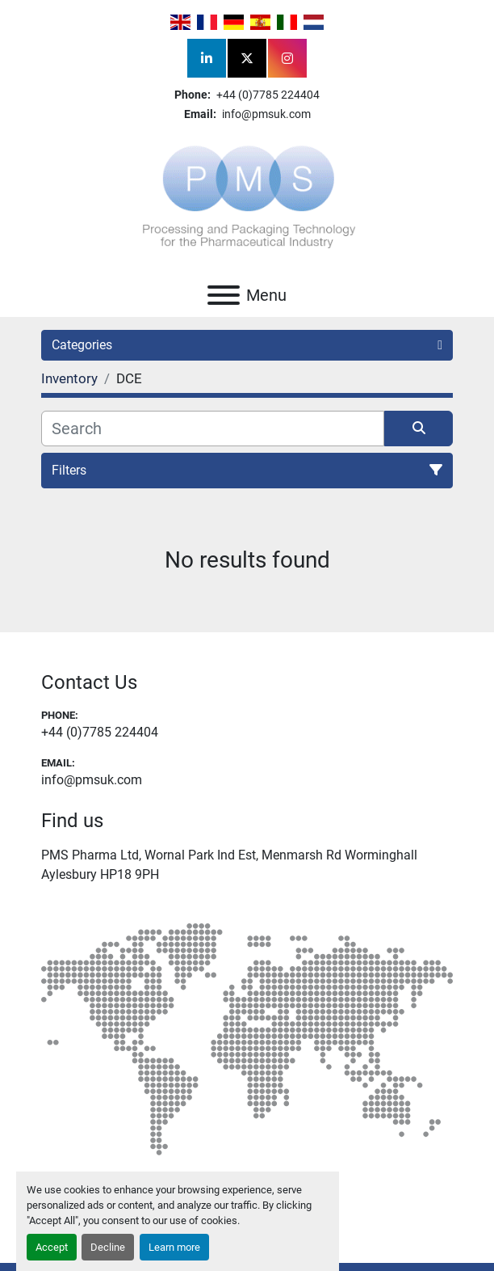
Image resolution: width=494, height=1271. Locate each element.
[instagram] (287, 58)
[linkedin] (206, 58)
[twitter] (247, 58)
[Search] (212, 428)
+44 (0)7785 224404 (267, 94)
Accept (52, 1247)
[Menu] (223, 295)
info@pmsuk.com (265, 114)
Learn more (174, 1247)
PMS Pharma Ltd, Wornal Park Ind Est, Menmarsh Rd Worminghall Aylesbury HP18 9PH (229, 864)
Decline (107, 1247)
